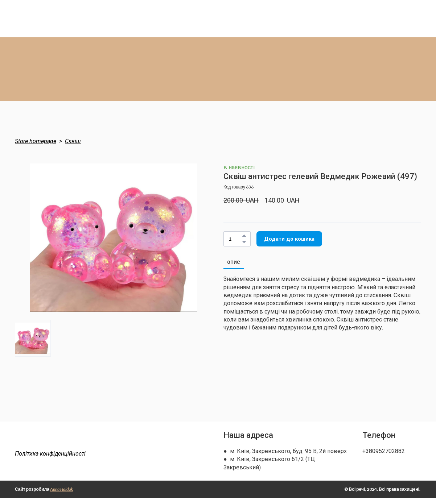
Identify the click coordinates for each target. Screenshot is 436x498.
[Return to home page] (59, 439)
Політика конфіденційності (50, 453)
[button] (244, 236)
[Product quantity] (235, 239)
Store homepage (35, 141)
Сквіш (73, 141)
